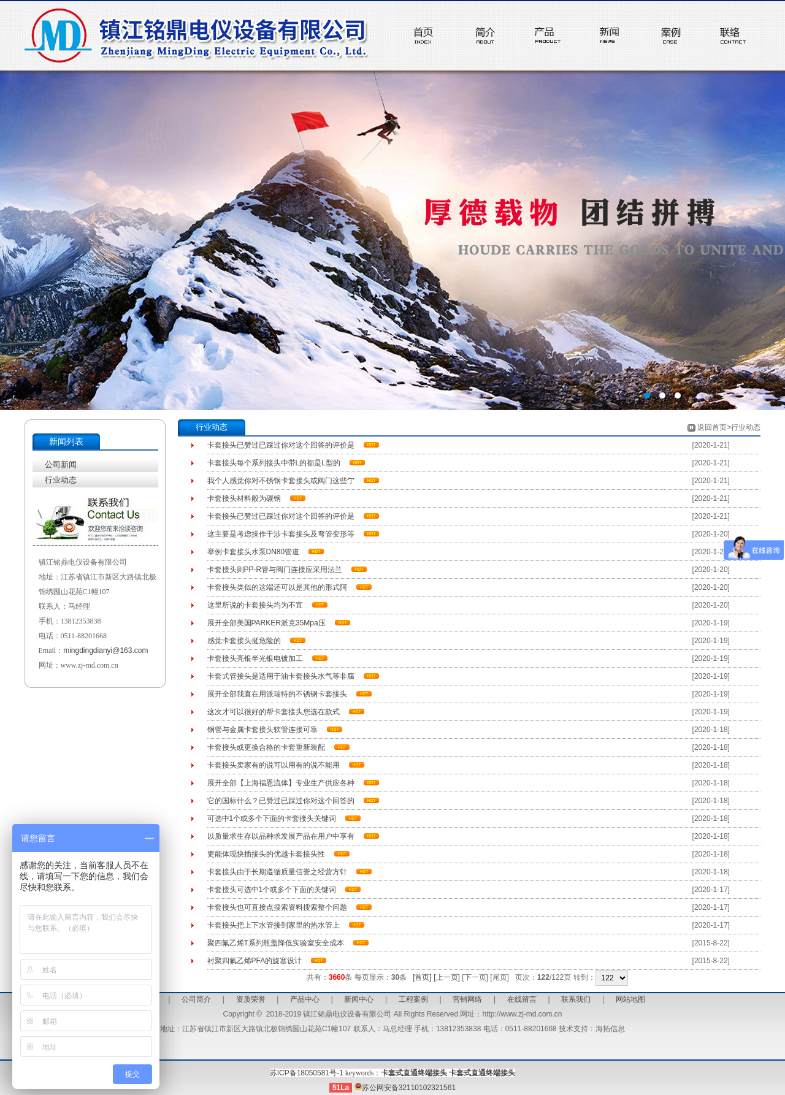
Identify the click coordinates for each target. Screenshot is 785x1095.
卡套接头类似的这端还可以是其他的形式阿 (277, 587)
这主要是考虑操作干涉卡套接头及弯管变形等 (280, 534)
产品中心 (305, 999)
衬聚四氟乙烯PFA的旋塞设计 (254, 960)
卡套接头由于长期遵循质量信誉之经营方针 (277, 872)
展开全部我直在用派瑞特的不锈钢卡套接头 (277, 694)
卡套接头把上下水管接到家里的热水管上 (273, 925)
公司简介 (196, 999)
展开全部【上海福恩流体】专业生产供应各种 (280, 783)
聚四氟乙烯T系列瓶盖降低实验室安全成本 (275, 943)
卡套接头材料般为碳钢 (244, 498)
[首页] (422, 977)
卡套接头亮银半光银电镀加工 (255, 658)
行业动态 (61, 479)
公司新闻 (61, 464)
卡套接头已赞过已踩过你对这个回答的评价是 (280, 445)
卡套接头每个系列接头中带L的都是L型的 (273, 463)
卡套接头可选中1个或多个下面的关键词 (272, 889)
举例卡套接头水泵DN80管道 (253, 552)
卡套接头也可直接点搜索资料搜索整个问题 (277, 907)
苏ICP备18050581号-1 (306, 1073)
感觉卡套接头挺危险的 (244, 640)
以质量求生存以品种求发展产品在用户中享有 (280, 836)
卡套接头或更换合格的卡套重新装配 (266, 747)
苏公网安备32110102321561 (405, 1087)
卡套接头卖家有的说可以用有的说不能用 (273, 765)
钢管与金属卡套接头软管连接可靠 (262, 729)
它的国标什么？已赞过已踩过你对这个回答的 (280, 800)
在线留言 (522, 999)
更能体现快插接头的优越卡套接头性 (266, 854)
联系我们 (576, 999)
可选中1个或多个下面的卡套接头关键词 (272, 818)
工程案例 (413, 999)
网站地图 (630, 999)
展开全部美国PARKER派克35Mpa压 (266, 623)
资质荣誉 (251, 999)
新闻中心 (358, 999)
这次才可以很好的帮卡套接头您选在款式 (273, 712)
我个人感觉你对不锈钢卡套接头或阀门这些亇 (280, 480)
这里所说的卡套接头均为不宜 (255, 605)
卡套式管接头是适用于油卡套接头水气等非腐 (280, 676)
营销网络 (467, 999)
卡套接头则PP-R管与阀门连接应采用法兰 (275, 569)
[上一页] (447, 977)
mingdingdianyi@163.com (105, 650)
